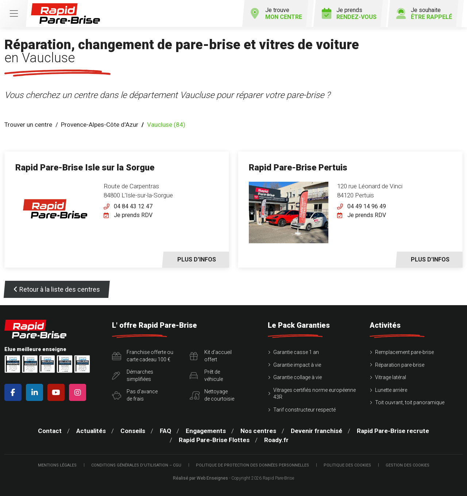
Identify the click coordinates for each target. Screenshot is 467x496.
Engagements (206, 430)
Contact (50, 430)
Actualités (91, 430)
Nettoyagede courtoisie (212, 395)
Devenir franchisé (316, 430)
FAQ (165, 430)
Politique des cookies (347, 465)
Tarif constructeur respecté (304, 410)
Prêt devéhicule (206, 375)
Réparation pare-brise (399, 365)
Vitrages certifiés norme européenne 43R (314, 393)
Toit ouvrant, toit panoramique (409, 402)
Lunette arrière (391, 390)
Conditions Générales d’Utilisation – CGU (136, 465)
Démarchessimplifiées (132, 375)
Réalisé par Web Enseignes (200, 478)
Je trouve (276, 13)
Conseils (132, 430)
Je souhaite (424, 13)
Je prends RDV (133, 215)
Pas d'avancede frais (135, 395)
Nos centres (258, 430)
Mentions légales (57, 465)
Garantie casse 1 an (296, 352)
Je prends (349, 13)
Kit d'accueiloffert (211, 355)
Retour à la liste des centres (56, 289)
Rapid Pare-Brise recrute (393, 430)
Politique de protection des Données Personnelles (252, 465)
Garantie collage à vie (297, 377)
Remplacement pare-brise (404, 352)
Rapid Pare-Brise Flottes (214, 440)
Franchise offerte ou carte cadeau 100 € (142, 355)
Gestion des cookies (407, 465)
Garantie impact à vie (297, 365)
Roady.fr (276, 440)
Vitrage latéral (390, 377)
